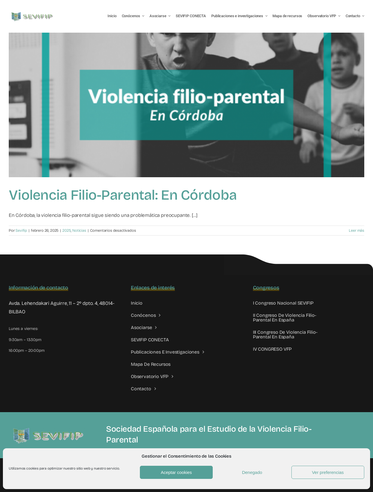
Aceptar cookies (176, 472)
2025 (66, 230)
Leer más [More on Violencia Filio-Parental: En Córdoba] (356, 230)
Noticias (79, 230)
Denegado (252, 472)
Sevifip (21, 230)
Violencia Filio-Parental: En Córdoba (123, 195)
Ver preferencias (328, 472)
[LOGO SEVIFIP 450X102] (33, 13)
